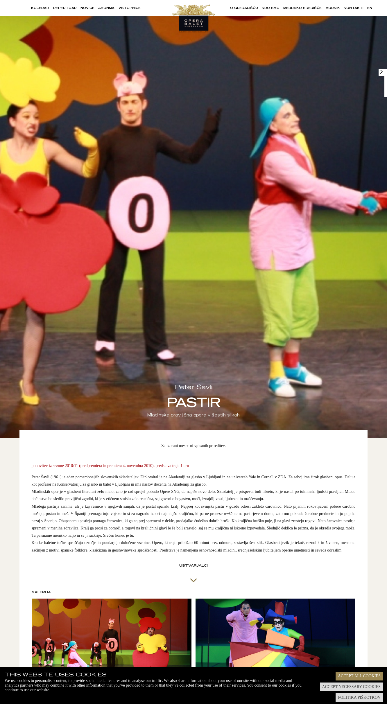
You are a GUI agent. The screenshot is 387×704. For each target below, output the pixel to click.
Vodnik (333, 8)
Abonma (106, 8)
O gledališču (244, 8)
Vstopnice (130, 8)
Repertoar (65, 8)
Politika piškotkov (359, 697)
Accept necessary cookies (351, 687)
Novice (87, 8)
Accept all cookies (359, 676)
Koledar (40, 8)
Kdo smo (271, 8)
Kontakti (353, 8)
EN (369, 8)
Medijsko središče (302, 8)
